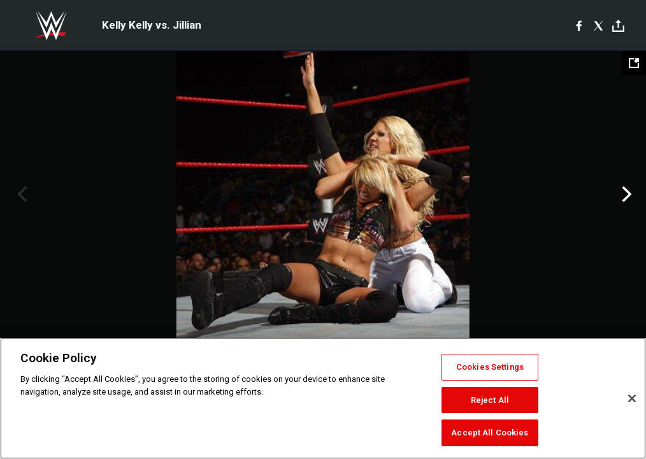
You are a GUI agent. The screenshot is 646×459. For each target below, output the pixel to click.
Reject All (490, 400)
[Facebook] (579, 25)
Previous (21, 194)
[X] (598, 25)
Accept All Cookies (489, 432)
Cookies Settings (490, 367)
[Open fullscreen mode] (634, 63)
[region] (323, 398)
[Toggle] (618, 26)
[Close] (632, 398)
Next (625, 194)
